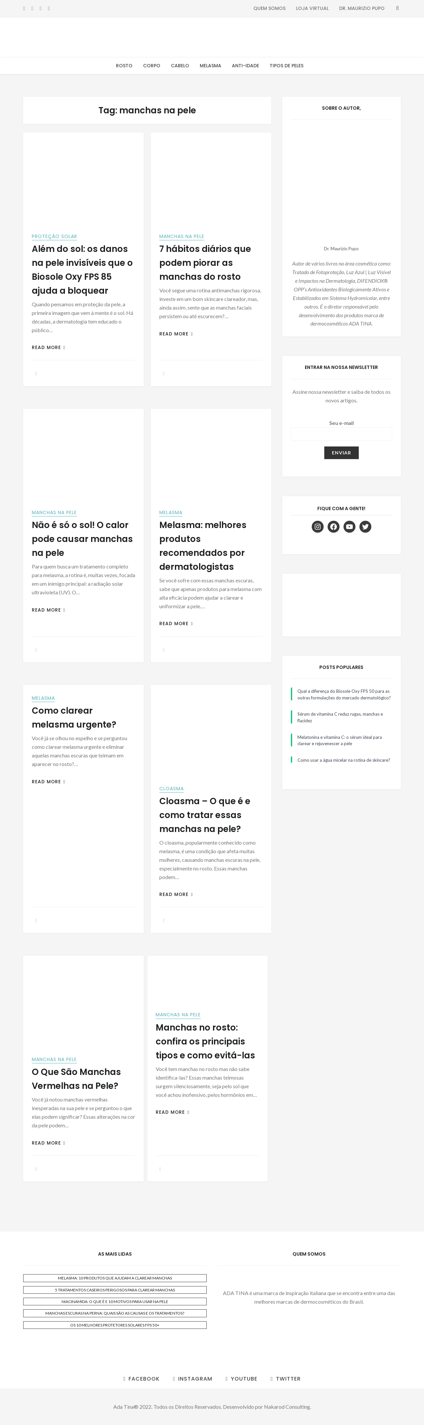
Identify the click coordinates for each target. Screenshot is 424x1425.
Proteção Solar (54, 236)
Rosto (124, 65)
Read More (48, 347)
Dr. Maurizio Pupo (362, 8)
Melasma (210, 65)
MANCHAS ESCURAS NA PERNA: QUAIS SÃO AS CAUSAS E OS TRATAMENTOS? (114, 1313)
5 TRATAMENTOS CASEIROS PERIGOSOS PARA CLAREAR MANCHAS (115, 1289)
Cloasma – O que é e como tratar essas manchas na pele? (204, 815)
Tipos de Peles (286, 65)
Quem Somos (269, 8)
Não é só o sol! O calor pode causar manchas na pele (82, 539)
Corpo (151, 65)
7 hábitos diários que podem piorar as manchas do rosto (205, 263)
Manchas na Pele (181, 236)
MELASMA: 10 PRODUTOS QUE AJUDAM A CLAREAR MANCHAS (115, 1278)
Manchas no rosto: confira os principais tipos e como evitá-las (205, 1041)
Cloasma (171, 788)
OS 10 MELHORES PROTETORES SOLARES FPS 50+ (114, 1325)
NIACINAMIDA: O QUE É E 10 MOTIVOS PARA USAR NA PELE (115, 1301)
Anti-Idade (245, 65)
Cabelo (180, 65)
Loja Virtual (312, 8)
